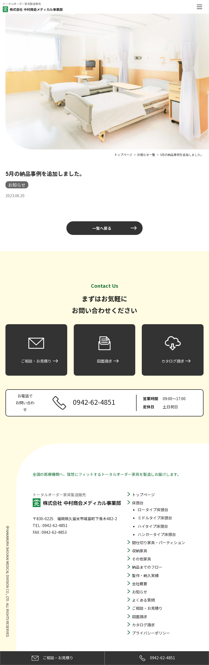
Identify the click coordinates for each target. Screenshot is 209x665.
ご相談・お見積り (147, 608)
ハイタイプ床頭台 (153, 526)
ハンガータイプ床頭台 (157, 534)
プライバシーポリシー (151, 633)
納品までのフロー (147, 567)
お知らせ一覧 (146, 154)
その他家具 (141, 559)
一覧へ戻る (101, 228)
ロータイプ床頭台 (153, 509)
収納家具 (139, 550)
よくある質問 (143, 600)
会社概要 (139, 583)
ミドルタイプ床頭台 (155, 517)
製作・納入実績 (145, 575)
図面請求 (139, 616)
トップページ (143, 494)
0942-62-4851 (157, 658)
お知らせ (139, 591)
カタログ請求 (143, 624)
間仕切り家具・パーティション (158, 542)
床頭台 (137, 502)
